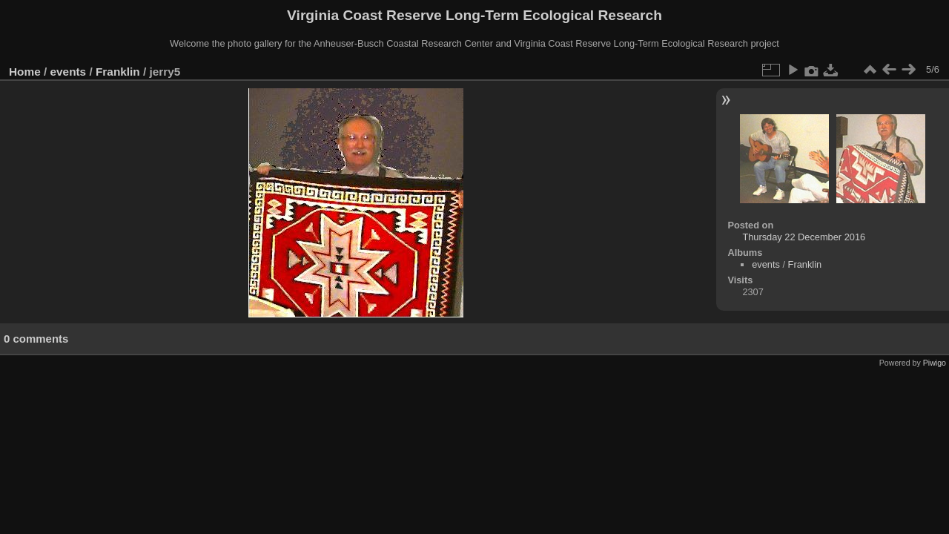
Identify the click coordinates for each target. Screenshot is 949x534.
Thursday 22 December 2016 (803, 237)
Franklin (118, 71)
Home (25, 71)
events (68, 71)
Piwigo (934, 362)
